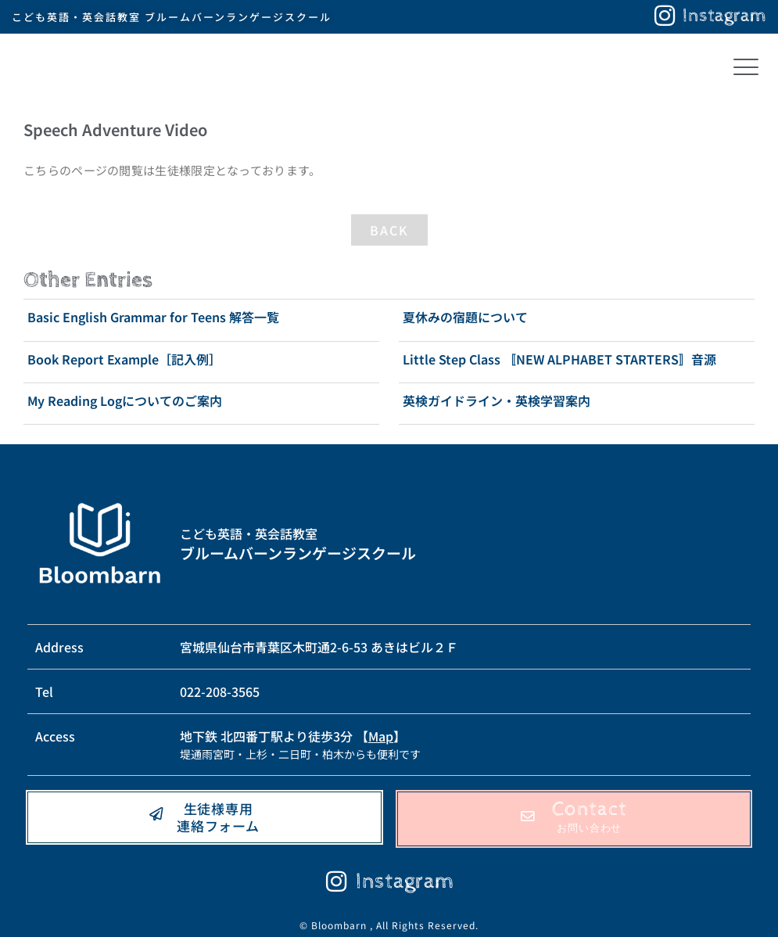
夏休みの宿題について (465, 316)
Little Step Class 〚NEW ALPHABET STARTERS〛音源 (559, 359)
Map (380, 736)
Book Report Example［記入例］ (124, 359)
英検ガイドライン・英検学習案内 (496, 400)
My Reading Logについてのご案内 (124, 400)
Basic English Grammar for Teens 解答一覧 (153, 316)
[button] (745, 68)
